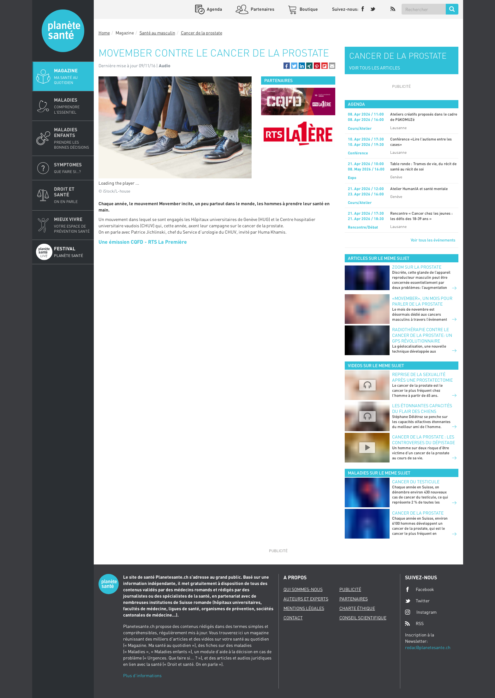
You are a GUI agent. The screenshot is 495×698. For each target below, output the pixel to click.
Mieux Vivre (72, 225)
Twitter (417, 601)
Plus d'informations (142, 675)
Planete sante (63, 30)
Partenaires (262, 9)
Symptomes (72, 168)
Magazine (72, 76)
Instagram (421, 612)
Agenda (214, 9)
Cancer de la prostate (201, 32)
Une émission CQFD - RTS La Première (142, 242)
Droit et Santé (72, 195)
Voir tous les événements (433, 239)
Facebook (419, 589)
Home (104, 32)
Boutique (308, 9)
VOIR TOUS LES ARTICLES (374, 67)
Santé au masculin (157, 32)
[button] (286, 66)
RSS (414, 623)
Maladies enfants (72, 138)
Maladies (72, 106)
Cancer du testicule (415, 481)
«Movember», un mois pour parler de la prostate (422, 301)
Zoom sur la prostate (416, 267)
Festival (72, 252)
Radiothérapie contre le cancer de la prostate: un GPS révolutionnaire (422, 335)
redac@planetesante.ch (427, 647)
